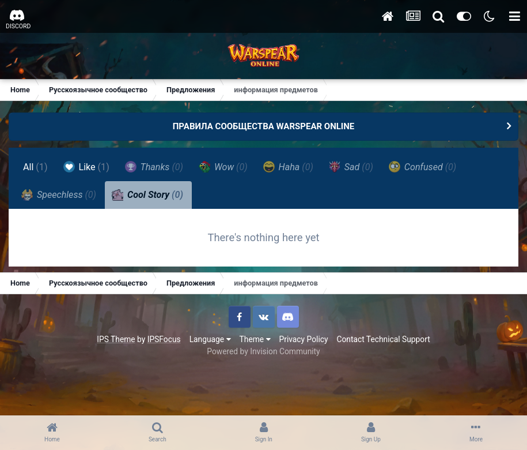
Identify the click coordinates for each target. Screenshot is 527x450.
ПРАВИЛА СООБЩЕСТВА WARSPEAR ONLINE (264, 126)
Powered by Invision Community (263, 351)
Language (210, 339)
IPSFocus (164, 339)
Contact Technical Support (383, 339)
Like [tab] (86, 166)
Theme (255, 339)
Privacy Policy (303, 339)
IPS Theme (116, 339)
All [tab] (35, 167)
